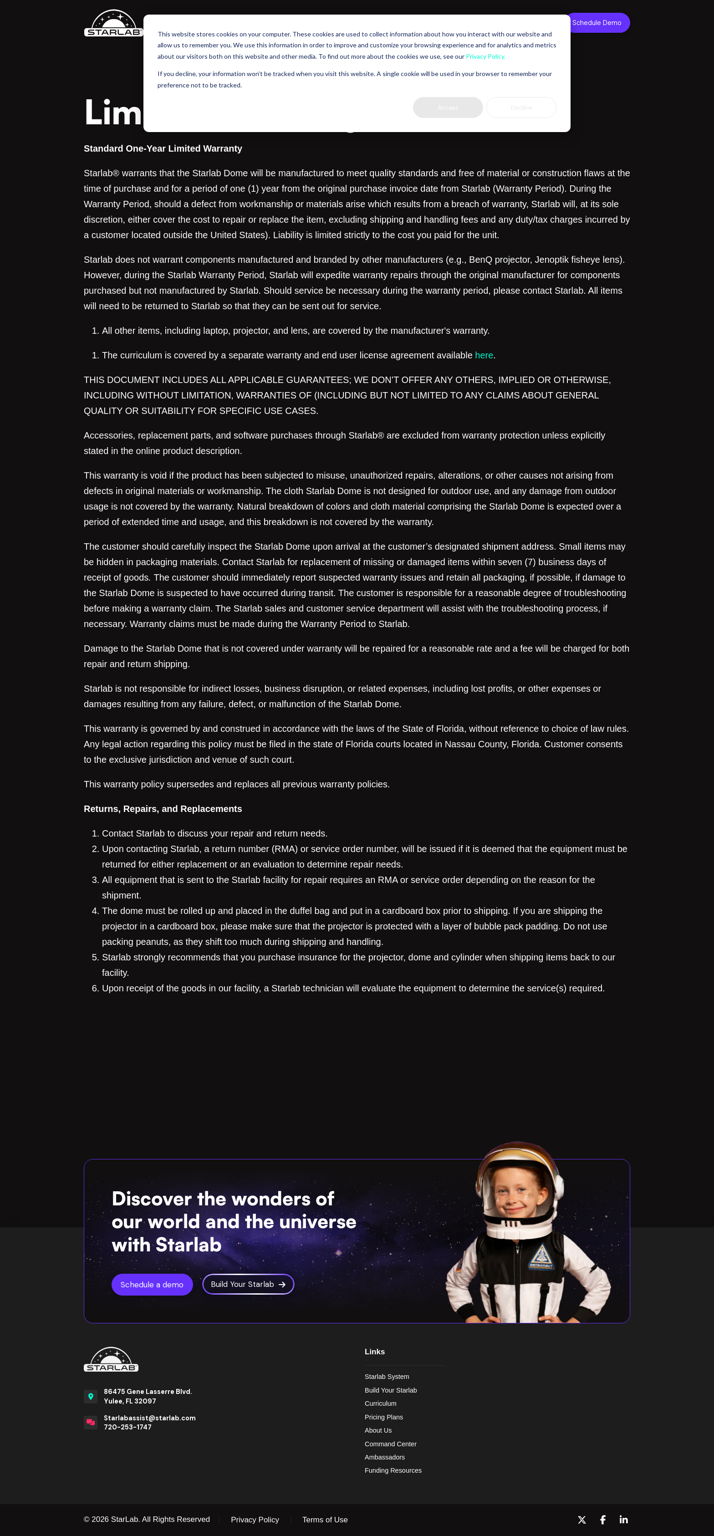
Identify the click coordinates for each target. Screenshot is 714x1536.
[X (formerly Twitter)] (582, 1520)
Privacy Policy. (485, 56)
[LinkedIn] (623, 1520)
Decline (521, 107)
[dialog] (357, 73)
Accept (448, 107)
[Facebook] (603, 1520)
